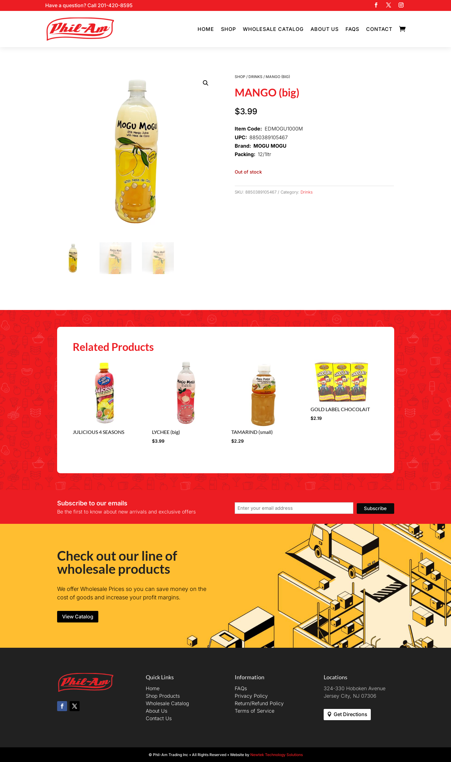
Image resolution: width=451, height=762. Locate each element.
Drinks (255, 76)
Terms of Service (254, 711)
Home (206, 29)
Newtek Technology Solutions (276, 754)
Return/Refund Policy (259, 703)
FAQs (352, 29)
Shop (228, 29)
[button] (205, 83)
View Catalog (77, 616)
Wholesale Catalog (273, 29)
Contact (379, 29)
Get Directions (350, 714)
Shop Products (163, 696)
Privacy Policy (251, 696)
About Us (325, 29)
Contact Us (159, 718)
